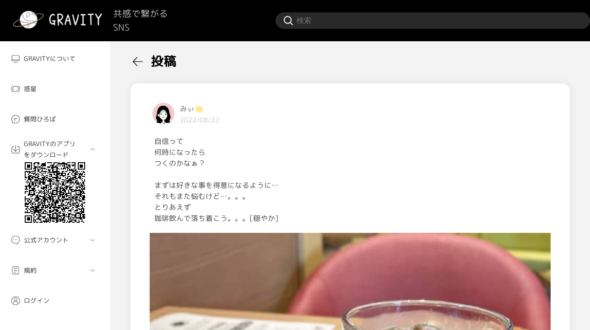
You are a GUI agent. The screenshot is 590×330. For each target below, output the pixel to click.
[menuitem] (54, 59)
